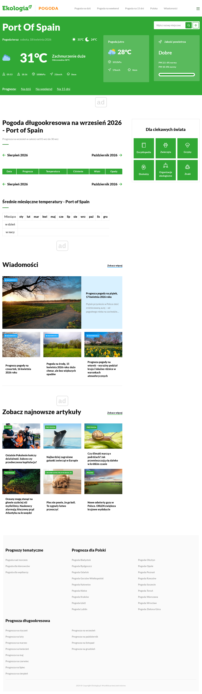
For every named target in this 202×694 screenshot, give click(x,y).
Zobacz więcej (114, 265)
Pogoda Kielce (79, 590)
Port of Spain (31, 27)
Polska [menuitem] (155, 8)
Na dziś (26, 88)
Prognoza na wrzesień (83, 630)
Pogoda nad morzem (17, 559)
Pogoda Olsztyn (146, 559)
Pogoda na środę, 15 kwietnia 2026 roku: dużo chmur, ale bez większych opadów (61, 368)
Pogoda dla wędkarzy (17, 571)
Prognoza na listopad (83, 642)
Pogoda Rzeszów (147, 578)
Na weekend (44, 88)
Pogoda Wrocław (147, 602)
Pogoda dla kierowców (18, 565)
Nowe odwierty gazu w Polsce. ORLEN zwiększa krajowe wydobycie (102, 505)
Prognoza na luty (15, 636)
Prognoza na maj (14, 654)
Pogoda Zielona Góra (149, 608)
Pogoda (50, 8)
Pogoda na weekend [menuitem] (109, 8)
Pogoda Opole (145, 565)
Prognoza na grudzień (83, 648)
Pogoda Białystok (81, 559)
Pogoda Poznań (146, 571)
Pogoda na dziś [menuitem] (84, 8)
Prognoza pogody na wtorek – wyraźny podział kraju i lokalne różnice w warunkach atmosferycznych (103, 368)
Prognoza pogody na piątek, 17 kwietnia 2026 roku (102, 294)
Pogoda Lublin (79, 608)
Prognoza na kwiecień (17, 648)
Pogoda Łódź (79, 602)
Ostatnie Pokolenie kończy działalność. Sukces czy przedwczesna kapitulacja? (21, 458)
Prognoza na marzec (16, 642)
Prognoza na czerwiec (17, 660)
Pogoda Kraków (80, 596)
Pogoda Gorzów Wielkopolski (88, 578)
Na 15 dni (63, 88)
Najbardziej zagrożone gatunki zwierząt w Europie (62, 458)
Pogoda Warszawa (148, 596)
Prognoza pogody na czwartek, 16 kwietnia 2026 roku (18, 368)
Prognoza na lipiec (15, 667)
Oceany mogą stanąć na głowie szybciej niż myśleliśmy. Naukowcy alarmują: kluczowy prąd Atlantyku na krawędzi (20, 505)
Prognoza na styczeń (17, 630)
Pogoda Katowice (81, 584)
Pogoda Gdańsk (80, 571)
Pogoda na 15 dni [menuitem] (136, 8)
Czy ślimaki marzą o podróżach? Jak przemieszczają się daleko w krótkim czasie (103, 458)
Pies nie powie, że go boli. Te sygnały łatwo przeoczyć (61, 505)
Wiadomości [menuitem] (172, 8)
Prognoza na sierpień (17, 673)
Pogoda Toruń (145, 590)
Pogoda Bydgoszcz (82, 565)
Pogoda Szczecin (147, 584)
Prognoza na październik (85, 636)
